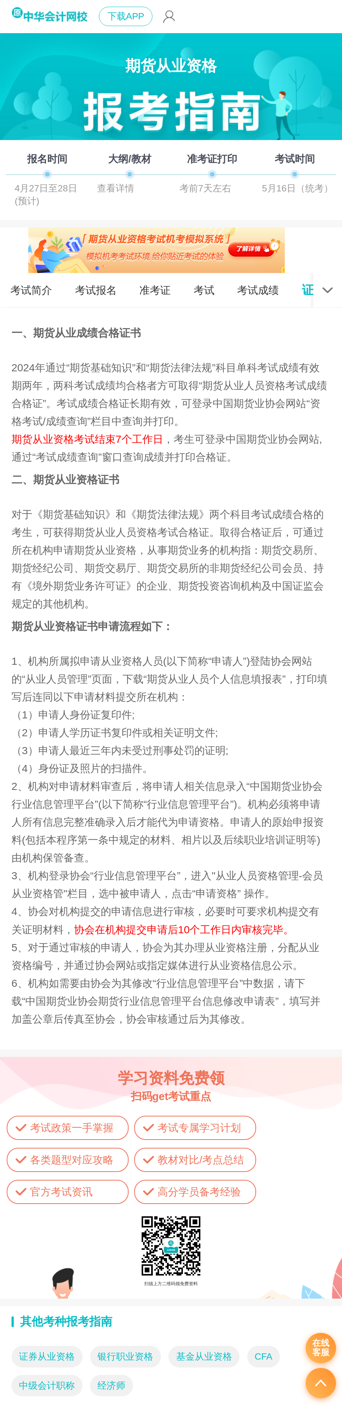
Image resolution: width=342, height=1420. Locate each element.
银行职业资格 (125, 1356)
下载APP (125, 16)
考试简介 (31, 290)
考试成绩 (258, 290)
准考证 (155, 290)
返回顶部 (321, 1383)
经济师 (111, 1386)
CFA (263, 1356)
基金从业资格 (204, 1356)
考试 (204, 290)
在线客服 (320, 1347)
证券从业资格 (47, 1356)
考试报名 (96, 290)
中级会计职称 (47, 1386)
